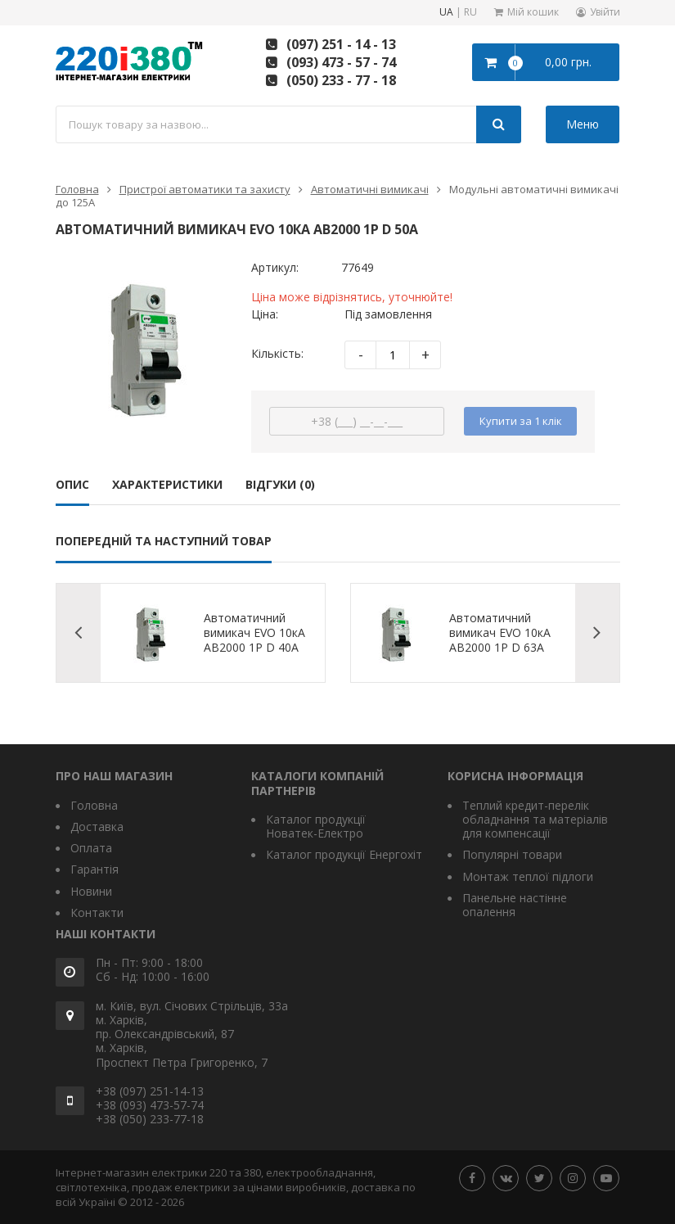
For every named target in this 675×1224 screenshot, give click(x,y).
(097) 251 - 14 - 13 (341, 44)
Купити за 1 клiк (520, 420)
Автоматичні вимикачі (370, 189)
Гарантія (94, 869)
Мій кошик (533, 12)
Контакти (97, 912)
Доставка (97, 826)
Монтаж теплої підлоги (527, 876)
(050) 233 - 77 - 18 (341, 80)
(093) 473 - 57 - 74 (341, 62)
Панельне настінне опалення (514, 905)
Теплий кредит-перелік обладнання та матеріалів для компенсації (535, 819)
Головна (77, 189)
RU (470, 13)
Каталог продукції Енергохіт (344, 854)
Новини (91, 891)
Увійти (605, 12)
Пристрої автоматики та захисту (204, 189)
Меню (582, 124)
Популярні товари (512, 854)
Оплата (91, 848)
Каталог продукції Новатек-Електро (316, 826)
